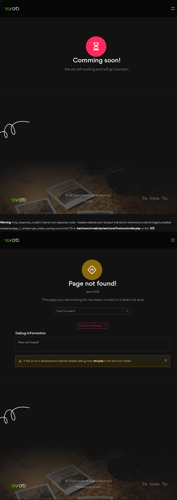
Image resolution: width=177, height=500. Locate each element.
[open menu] (173, 9)
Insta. (155, 198)
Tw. (165, 198)
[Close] (166, 360)
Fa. (145, 198)
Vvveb (88, 201)
